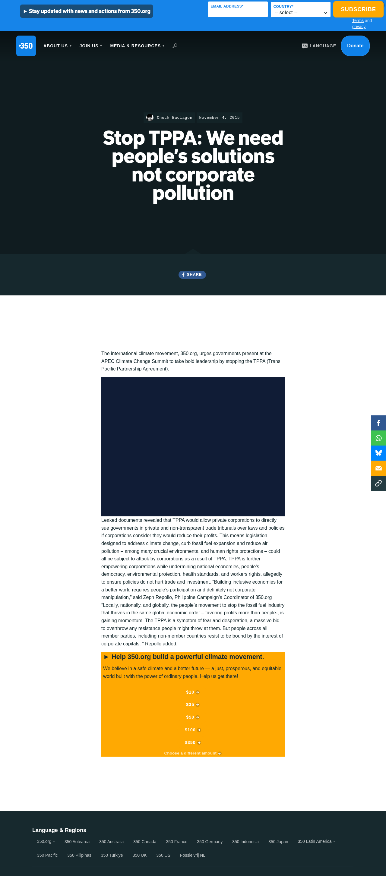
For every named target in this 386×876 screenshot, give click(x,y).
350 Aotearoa (77, 841)
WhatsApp (378, 438)
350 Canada (144, 841)
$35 (190, 704)
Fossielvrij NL (192, 855)
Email (378, 468)
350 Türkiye (112, 855)
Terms (358, 20)
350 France (177, 841)
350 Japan (278, 841)
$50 (190, 717)
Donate (355, 45)
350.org (44, 841)
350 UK (140, 855)
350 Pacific (47, 855)
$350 (190, 742)
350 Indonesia (245, 841)
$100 (190, 729)
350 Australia (111, 841)
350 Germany (210, 841)
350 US (163, 855)
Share (194, 274)
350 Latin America (315, 841)
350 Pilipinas (79, 855)
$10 (190, 692)
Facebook (378, 422)
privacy (358, 26)
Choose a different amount (190, 753)
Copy (378, 483)
